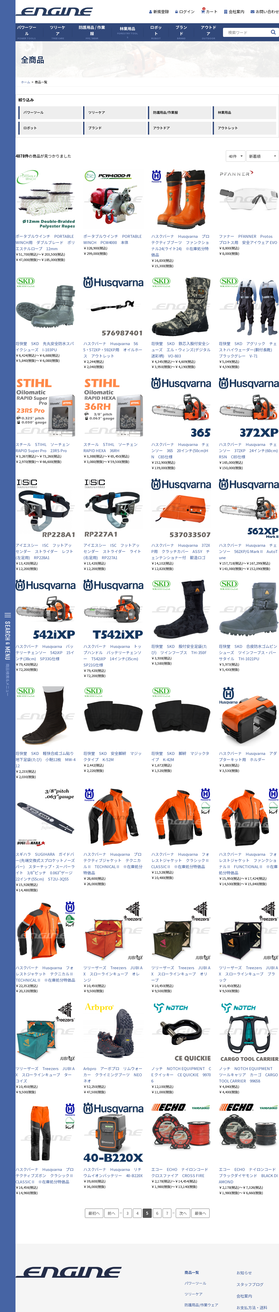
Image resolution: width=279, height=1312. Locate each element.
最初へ (94, 1213)
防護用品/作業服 (165, 112)
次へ (183, 1213)
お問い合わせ (265, 11)
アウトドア (208, 32)
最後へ (200, 1213)
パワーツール (26, 32)
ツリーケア (57, 32)
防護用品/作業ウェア (201, 1304)
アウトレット (228, 127)
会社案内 (234, 11)
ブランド (181, 32)
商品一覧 (192, 1272)
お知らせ (244, 1272)
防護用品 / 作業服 (92, 32)
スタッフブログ (250, 1284)
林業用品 (127, 32)
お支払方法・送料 (251, 1307)
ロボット (156, 32)
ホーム (25, 82)
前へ (111, 1213)
